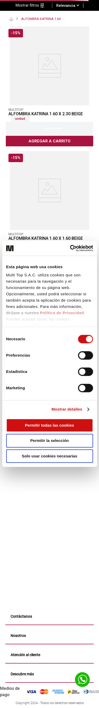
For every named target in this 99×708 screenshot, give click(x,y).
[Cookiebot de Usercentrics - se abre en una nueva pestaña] (70, 248)
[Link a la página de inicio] (11, 19)
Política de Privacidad (62, 313)
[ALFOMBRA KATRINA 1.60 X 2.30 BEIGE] (49, 86)
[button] (34, 5)
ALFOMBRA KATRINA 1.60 (41, 19)
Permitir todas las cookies (49, 425)
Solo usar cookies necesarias (49, 456)
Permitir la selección (49, 440)
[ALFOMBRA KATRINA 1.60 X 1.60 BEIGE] (49, 211)
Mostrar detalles (66, 409)
